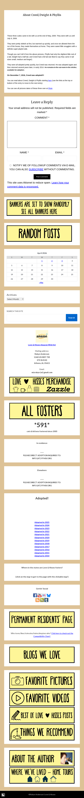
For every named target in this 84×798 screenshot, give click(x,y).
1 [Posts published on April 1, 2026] (41, 261)
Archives (12, 294)
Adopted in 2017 (42, 547)
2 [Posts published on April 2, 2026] (52, 261)
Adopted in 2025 (42, 522)
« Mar (41, 283)
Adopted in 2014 (42, 556)
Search (71, 317)
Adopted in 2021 (42, 534)
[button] (3, 795)
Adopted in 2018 (42, 543)
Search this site (15, 311)
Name (24, 152)
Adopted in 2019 (42, 540)
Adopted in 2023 (42, 528)
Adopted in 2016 (42, 550)
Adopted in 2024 (42, 525)
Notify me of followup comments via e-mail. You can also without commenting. (42, 167)
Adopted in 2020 (42, 537)
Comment (42, 117)
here (50, 80)
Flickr (50, 88)
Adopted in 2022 (42, 531)
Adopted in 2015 (42, 553)
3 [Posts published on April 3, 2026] (62, 261)
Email (59, 152)
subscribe (36, 169)
